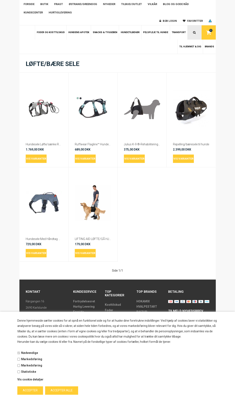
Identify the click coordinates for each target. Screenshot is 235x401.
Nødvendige (29, 353)
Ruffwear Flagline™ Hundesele (93, 144)
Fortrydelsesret (84, 301)
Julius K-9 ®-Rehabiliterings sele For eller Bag (142, 144)
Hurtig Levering (84, 306)
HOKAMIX (143, 301)
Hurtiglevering (60, 12)
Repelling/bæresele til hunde (191, 144)
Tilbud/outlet (131, 4)
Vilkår (152, 4)
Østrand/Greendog (83, 4)
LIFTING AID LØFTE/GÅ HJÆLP (93, 239)
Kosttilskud (113, 304)
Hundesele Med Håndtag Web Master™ (44, 239)
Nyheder (109, 4)
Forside (29, 4)
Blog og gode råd (176, 4)
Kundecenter (33, 12)
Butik (44, 4)
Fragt (58, 4)
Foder (109, 310)
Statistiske (28, 371)
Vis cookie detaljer (30, 379)
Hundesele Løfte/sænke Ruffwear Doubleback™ (44, 144)
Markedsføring (31, 359)
